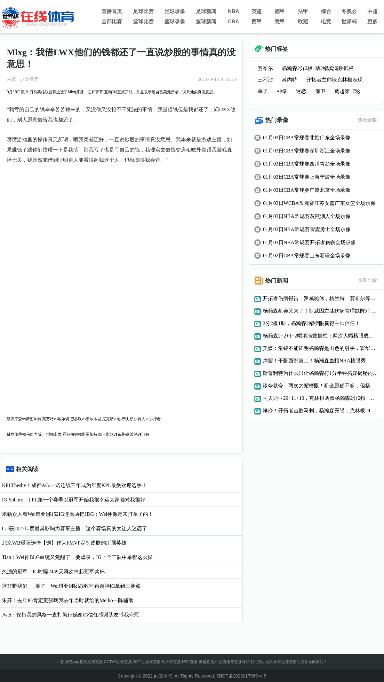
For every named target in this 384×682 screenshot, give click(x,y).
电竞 (326, 21)
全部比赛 (111, 21)
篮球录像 (174, 21)
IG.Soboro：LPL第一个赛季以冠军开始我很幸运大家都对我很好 (73, 499)
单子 (263, 91)
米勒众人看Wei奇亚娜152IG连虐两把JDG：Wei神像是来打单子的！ (77, 514)
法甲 (303, 11)
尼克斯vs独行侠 (115, 419)
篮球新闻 (206, 21)
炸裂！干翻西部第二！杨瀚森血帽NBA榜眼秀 (314, 360)
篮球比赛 (143, 21)
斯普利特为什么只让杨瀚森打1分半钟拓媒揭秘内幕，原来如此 (321, 373)
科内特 (289, 79)
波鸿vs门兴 (139, 434)
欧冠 (303, 21)
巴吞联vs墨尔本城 (85, 419)
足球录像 (174, 11)
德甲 (280, 11)
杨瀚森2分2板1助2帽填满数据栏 (318, 68)
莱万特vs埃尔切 (55, 419)
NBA (233, 11)
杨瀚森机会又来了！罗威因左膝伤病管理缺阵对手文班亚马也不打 (321, 311)
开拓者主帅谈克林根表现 (334, 79)
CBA (233, 21)
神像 (282, 91)
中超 (372, 11)
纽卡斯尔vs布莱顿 (113, 434)
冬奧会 (349, 11)
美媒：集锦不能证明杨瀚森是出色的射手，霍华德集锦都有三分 (321, 348)
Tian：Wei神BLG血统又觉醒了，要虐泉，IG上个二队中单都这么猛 (77, 557)
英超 (257, 11)
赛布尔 (265, 68)
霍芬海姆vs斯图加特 (80, 434)
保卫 (320, 91)
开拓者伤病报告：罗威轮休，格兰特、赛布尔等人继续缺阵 (321, 298)
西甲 (257, 21)
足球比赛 (143, 11)
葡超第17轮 (347, 91)
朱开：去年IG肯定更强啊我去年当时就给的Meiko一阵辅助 (67, 600)
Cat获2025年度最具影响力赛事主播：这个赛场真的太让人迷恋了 (74, 528)
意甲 (280, 21)
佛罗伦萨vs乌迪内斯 (24, 434)
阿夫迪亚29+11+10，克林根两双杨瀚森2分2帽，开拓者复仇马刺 (321, 398)
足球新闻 (206, 11)
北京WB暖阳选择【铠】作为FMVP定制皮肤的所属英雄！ (67, 543)
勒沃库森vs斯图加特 (24, 419)
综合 (326, 11)
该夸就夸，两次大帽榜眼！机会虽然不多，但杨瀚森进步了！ (321, 385)
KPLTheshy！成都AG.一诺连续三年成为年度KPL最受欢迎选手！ (74, 485)
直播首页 (111, 11)
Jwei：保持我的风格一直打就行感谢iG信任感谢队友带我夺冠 (70, 614)
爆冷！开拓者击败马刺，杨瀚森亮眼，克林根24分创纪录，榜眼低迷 (321, 410)
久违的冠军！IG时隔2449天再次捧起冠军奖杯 (53, 571)
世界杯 (349, 21)
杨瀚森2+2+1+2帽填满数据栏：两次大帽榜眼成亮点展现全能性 (321, 335)
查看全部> (368, 120)
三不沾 (265, 79)
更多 (372, 21)
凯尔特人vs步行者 (145, 419)
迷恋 (301, 91)
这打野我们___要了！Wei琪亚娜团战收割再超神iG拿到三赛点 (71, 586)
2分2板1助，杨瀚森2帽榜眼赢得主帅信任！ (311, 323)
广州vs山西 (51, 434)
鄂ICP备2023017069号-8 (241, 675)
